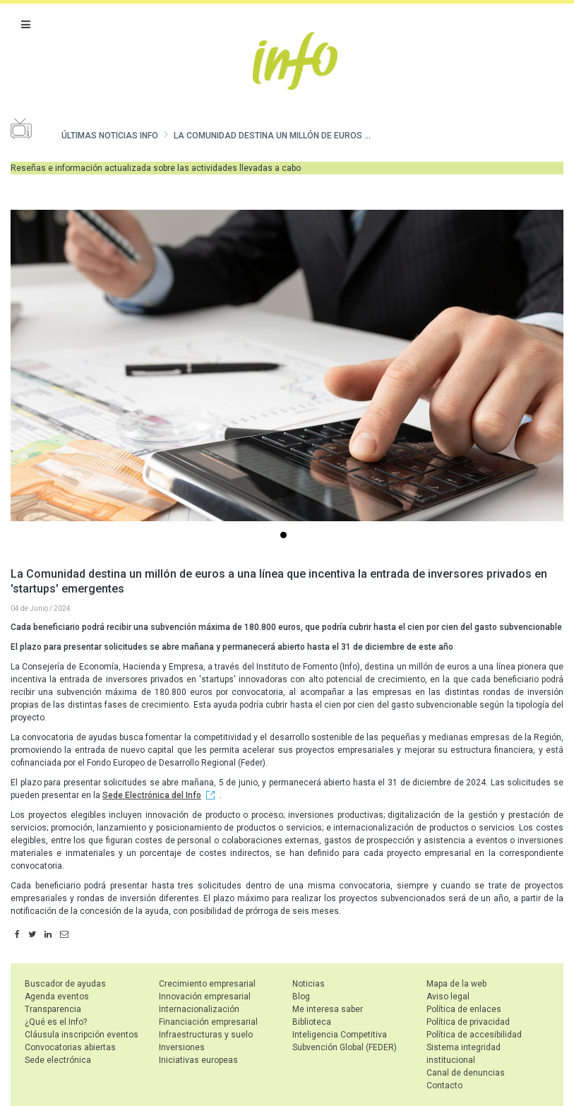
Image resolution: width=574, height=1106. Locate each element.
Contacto (444, 1085)
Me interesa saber (327, 1009)
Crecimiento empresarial (207, 984)
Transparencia (53, 1009)
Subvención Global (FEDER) (344, 1047)
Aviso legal (448, 996)
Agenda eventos (57, 996)
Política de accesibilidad (474, 1035)
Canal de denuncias (465, 1073)
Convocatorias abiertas (70, 1047)
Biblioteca (311, 1022)
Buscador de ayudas (65, 984)
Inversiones (182, 1047)
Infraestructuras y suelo (206, 1035)
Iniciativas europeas (198, 1060)
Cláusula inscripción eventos (81, 1035)
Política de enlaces (463, 1009)
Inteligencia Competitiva (339, 1035)
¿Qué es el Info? (56, 1022)
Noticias (308, 984)
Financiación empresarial (208, 1022)
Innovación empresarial (205, 996)
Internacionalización (199, 1009)
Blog (301, 996)
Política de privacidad (468, 1022)
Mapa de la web (456, 984)
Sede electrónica (58, 1060)
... (286, 536)
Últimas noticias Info (109, 136)
